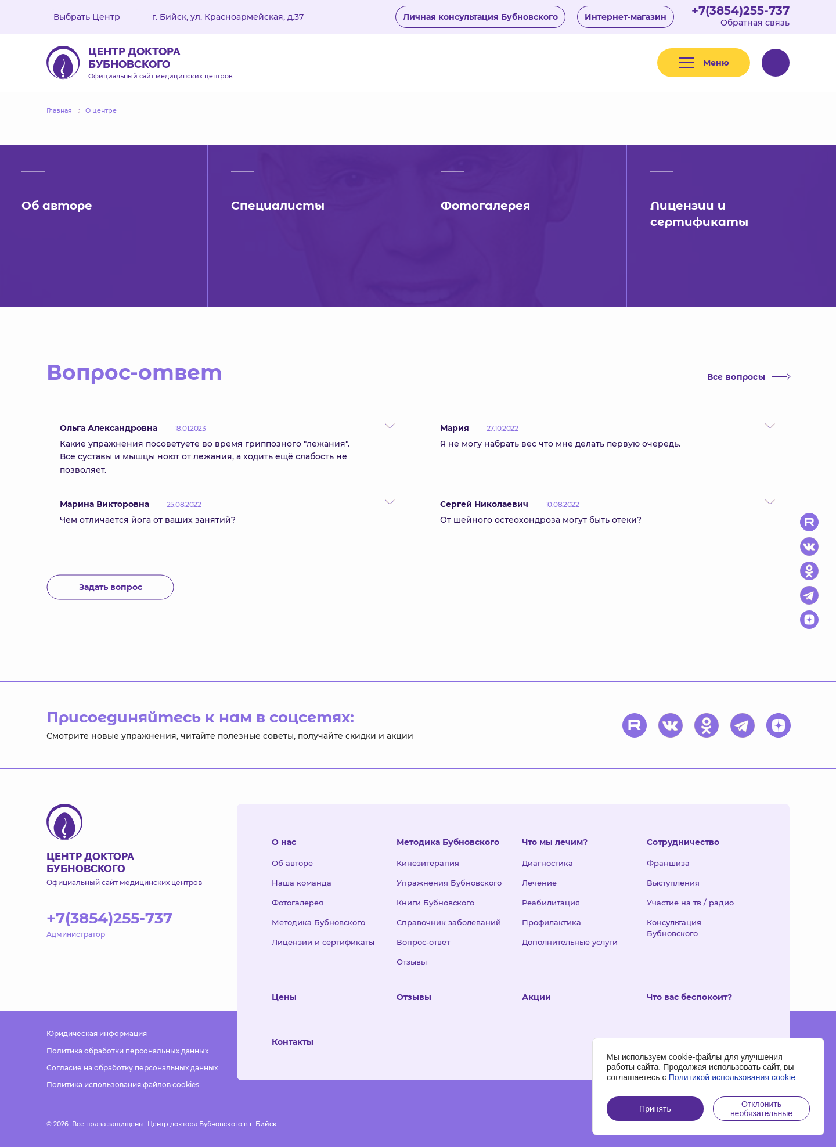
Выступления (673, 882)
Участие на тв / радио (690, 902)
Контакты (293, 1042)
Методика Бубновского (318, 922)
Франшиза (668, 863)
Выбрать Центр (95, 17)
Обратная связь (755, 22)
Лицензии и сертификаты (323, 942)
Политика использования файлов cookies (122, 1084)
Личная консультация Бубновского (480, 17)
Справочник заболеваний (449, 922)
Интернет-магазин (625, 17)
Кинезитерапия (428, 863)
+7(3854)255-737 (740, 10)
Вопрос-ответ (423, 942)
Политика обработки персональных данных (127, 1051)
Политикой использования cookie (732, 1077)
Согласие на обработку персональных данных (132, 1067)
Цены (284, 997)
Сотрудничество (683, 842)
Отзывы (412, 961)
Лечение (539, 882)
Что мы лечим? (555, 842)
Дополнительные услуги (570, 942)
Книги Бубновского (435, 902)
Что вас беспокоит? (689, 997)
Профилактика (551, 922)
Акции (536, 997)
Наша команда (301, 882)
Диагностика (547, 863)
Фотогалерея (297, 902)
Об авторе (292, 863)
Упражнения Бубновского (449, 882)
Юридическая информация (96, 1033)
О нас (284, 842)
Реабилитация (551, 902)
